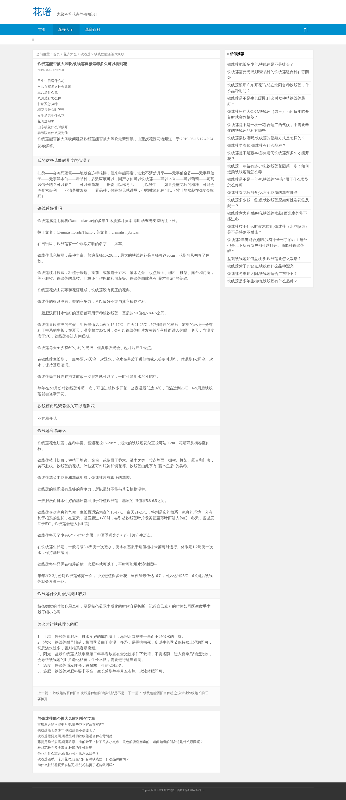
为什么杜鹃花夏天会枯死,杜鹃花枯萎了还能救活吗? (75, 765)
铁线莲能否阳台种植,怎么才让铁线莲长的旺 (175, 693)
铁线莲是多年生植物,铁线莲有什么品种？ (262, 281)
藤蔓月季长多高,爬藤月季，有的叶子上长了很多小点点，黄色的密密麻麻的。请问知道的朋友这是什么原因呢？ (120, 742)
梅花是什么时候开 (50, 110)
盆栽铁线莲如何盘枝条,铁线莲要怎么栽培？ (264, 259)
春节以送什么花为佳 (52, 133)
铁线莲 (85, 54)
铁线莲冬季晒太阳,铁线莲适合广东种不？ (262, 274)
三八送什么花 (47, 92)
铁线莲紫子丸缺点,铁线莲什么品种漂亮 (260, 266)
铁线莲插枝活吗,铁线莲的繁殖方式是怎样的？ (266, 138)
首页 (42, 29)
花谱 (42, 11)
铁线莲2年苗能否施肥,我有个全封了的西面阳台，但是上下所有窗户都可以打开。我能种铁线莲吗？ (269, 245)
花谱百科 (92, 29)
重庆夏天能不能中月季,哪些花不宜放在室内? (70, 724)
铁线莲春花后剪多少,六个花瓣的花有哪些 (262, 192)
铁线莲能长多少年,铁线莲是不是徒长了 (66, 730)
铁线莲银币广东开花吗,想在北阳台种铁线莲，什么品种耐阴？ (83, 759)
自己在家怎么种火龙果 (54, 87)
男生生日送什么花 (50, 81)
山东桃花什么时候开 (52, 127)
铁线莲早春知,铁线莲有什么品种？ (256, 145)
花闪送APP (45, 121)
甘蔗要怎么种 (47, 104)
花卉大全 (66, 29)
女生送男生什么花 (50, 115)
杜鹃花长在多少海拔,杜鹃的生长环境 (64, 747)
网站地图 (169, 790)
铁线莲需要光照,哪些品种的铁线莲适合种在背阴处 (74, 736)
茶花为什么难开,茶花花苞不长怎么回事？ (68, 753)
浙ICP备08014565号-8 (190, 790)
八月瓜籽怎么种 (49, 98)
